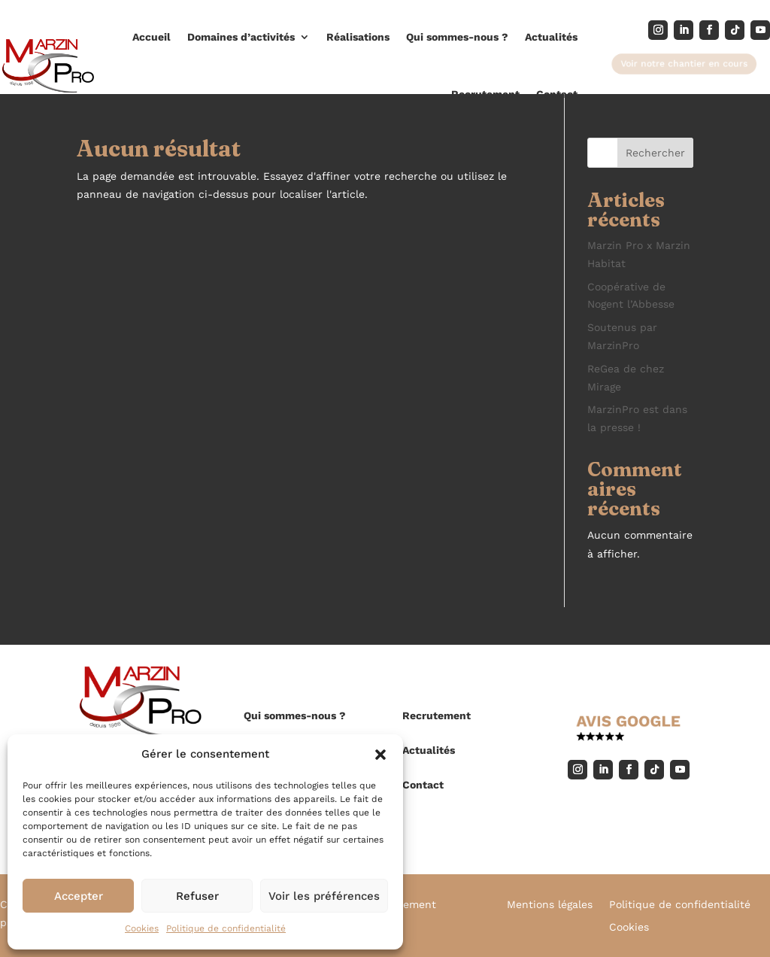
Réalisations (358, 37)
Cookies (142, 928)
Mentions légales (550, 904)
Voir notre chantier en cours (683, 63)
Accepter (78, 896)
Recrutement (485, 94)
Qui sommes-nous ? (457, 37)
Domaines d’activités (241, 37)
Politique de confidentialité (226, 928)
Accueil (151, 37)
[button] (380, 754)
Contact (557, 94)
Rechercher (655, 153)
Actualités (551, 37)
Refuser (197, 896)
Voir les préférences (324, 896)
